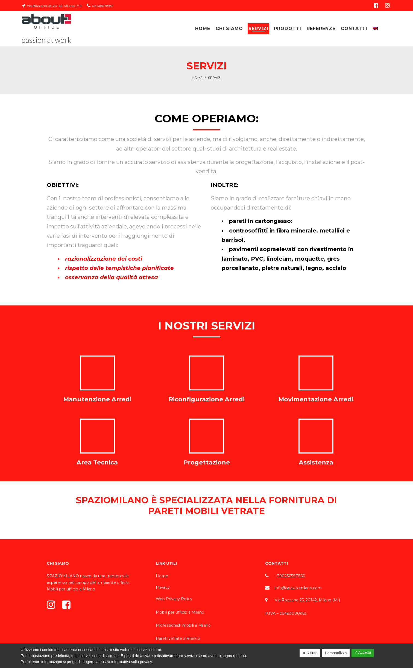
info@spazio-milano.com (298, 587)
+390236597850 (290, 575)
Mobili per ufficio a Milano (71, 589)
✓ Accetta (362, 652)
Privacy (163, 587)
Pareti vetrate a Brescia (178, 638)
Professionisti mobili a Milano (183, 625)
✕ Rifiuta (310, 653)
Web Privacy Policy (174, 598)
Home (197, 78)
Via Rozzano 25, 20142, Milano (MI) (307, 600)
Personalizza (336, 653)
